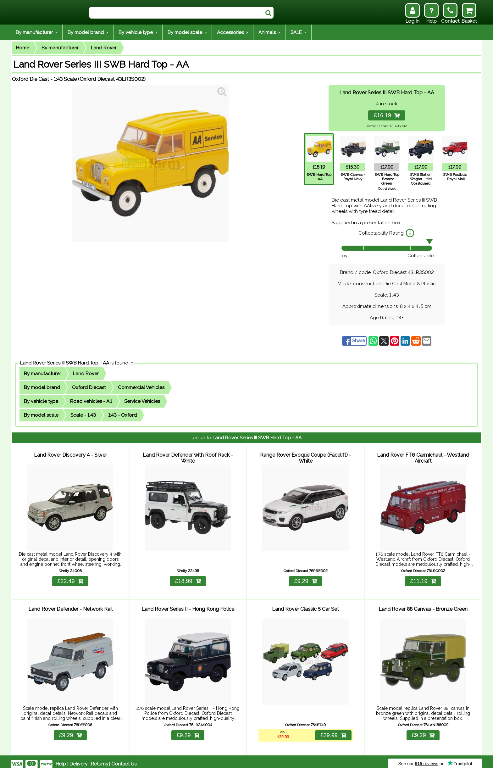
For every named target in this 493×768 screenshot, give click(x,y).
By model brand (42, 387)
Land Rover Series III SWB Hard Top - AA (64, 363)
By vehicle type (41, 401)
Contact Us (123, 759)
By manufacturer (60, 48)
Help (61, 759)
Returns (99, 759)
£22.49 (70, 579)
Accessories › (232, 32)
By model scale (41, 415)
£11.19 (423, 579)
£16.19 (387, 115)
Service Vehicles (142, 401)
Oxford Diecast (89, 387)
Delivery (78, 759)
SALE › (298, 32)
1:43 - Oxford (122, 415)
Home (22, 48)
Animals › (269, 32)
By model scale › (187, 32)
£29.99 (333, 730)
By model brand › (88, 32)
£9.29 (305, 579)
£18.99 (188, 579)
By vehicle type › (138, 32)
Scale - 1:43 (83, 415)
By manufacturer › (36, 32)
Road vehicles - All (91, 401)
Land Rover (104, 48)
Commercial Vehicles (141, 387)
